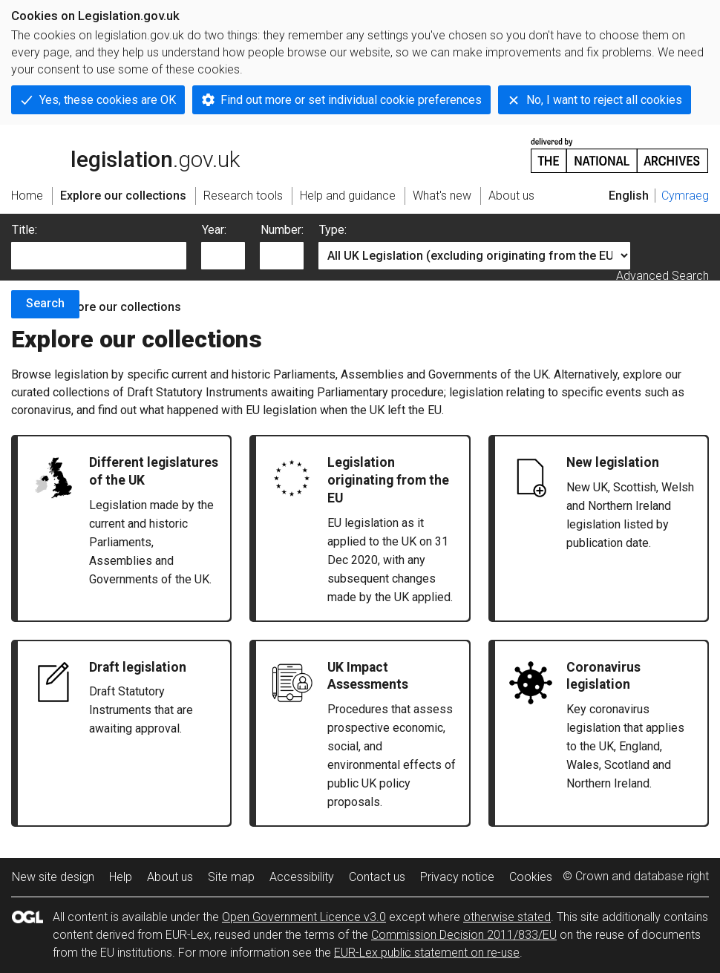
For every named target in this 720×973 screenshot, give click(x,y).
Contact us (377, 877)
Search (45, 303)
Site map (231, 877)
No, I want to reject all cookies (604, 100)
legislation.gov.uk (125, 154)
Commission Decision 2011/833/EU (464, 935)
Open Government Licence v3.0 (304, 917)
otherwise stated (507, 917)
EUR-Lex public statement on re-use (427, 953)
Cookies (530, 877)
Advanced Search (662, 276)
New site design (53, 877)
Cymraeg (685, 196)
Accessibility (301, 877)
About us (170, 877)
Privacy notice (457, 877)
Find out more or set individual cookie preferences (351, 100)
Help (120, 877)
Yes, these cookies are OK (107, 100)
